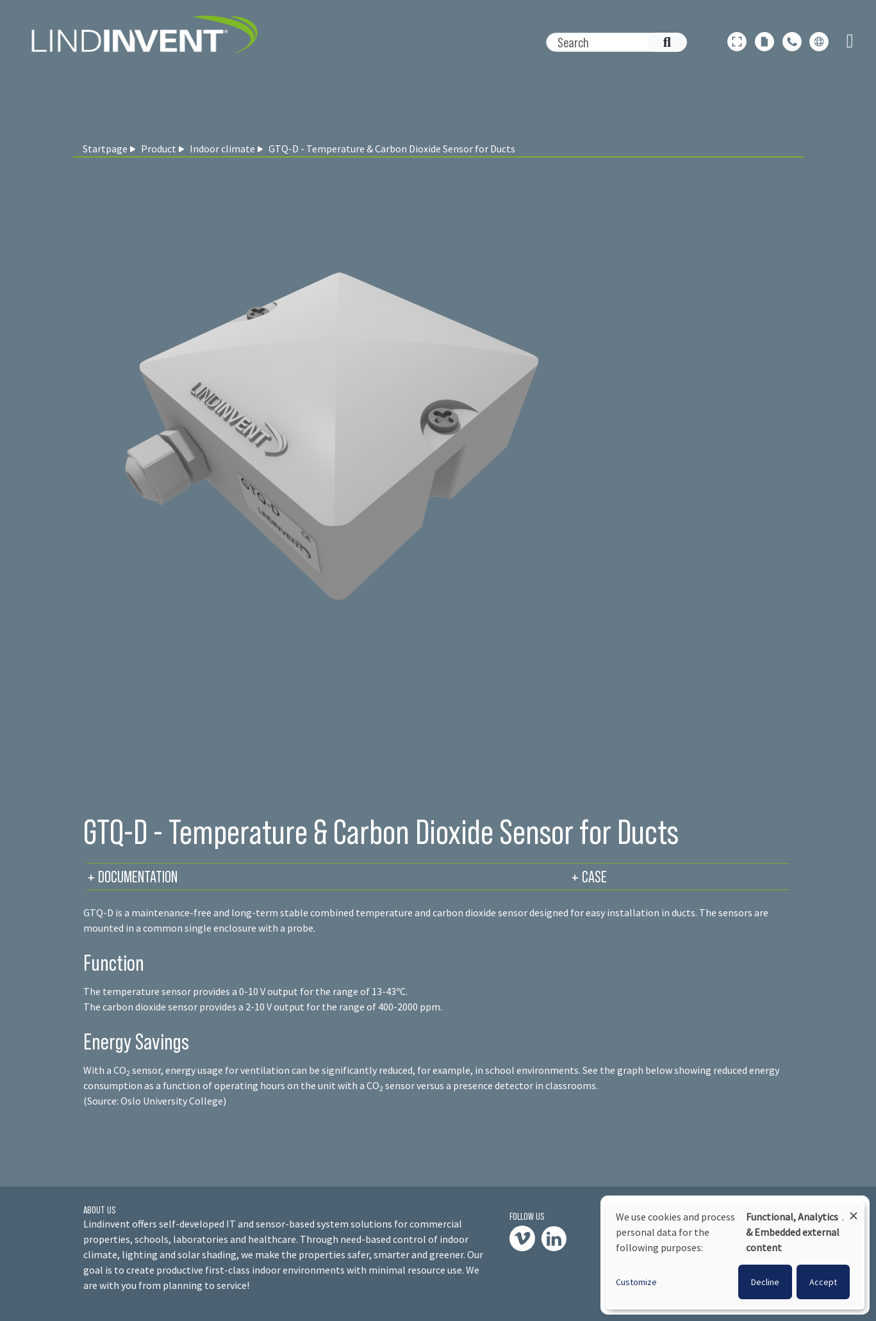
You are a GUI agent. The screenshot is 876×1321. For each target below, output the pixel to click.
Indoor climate (222, 148)
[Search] (610, 42)
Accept (823, 1282)
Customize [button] (636, 1282)
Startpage (105, 148)
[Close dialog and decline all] (853, 1210)
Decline (765, 1282)
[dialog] (735, 1255)
